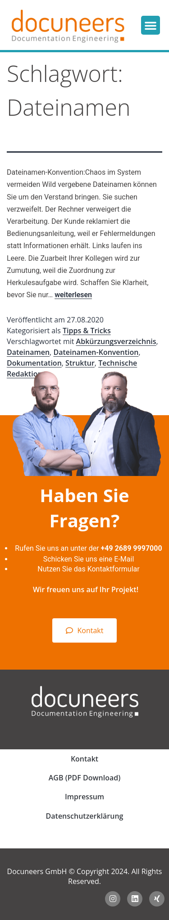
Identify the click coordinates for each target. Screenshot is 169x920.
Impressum (84, 797)
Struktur (80, 363)
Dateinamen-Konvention (95, 352)
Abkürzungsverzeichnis (116, 341)
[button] (150, 25)
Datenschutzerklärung (84, 816)
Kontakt (84, 759)
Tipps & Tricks (87, 330)
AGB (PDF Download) (84, 778)
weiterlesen (73, 294)
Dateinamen (28, 352)
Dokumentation (34, 363)
